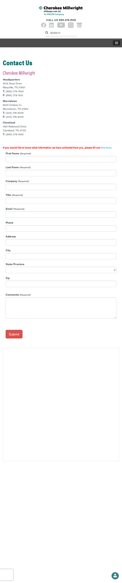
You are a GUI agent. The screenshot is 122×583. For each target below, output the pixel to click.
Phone (9, 222)
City (8, 250)
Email (9, 208)
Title (8, 195)
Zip (8, 278)
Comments (12, 294)
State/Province (15, 264)
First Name (12, 153)
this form (106, 147)
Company (11, 181)
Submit (14, 334)
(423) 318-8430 (15, 113)
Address (11, 236)
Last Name (12, 167)
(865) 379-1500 (15, 91)
